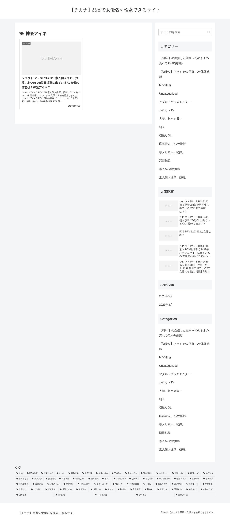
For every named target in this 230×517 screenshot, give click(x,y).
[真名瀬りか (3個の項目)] (146, 473)
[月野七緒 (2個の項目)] (96, 489)
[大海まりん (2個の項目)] (178, 473)
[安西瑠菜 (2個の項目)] (50, 478)
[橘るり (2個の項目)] (149, 489)
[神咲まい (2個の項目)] (192, 489)
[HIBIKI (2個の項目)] (147, 484)
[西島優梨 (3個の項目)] (73, 473)
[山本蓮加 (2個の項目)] (34, 495)
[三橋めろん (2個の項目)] (53, 484)
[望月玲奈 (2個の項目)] (82, 489)
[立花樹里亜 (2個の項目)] (23, 484)
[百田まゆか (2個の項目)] (193, 473)
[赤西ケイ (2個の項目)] (208, 473)
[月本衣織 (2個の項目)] (64, 478)
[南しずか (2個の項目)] (148, 478)
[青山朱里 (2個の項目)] (136, 489)
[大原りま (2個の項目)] (163, 489)
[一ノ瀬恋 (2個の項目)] (36, 489)
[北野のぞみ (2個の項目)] (66, 489)
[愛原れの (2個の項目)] (177, 489)
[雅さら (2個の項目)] (110, 489)
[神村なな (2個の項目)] (208, 484)
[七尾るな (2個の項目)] (22, 489)
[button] (209, 32)
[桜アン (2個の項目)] (106, 478)
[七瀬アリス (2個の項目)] (180, 478)
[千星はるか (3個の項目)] (131, 473)
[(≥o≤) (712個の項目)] (20, 473)
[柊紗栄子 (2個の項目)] (69, 484)
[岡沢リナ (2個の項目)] (118, 484)
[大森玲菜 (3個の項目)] (87, 473)
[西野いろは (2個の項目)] (194, 495)
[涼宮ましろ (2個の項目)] (192, 484)
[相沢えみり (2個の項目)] (79, 478)
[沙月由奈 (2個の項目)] (154, 495)
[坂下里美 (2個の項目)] (51, 489)
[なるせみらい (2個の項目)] (101, 484)
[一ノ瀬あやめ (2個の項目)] (163, 478)
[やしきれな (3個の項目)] (162, 473)
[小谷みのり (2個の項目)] (84, 484)
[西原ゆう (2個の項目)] (194, 478)
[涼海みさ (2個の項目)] (73, 495)
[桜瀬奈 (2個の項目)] (122, 489)
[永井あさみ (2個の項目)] (22, 478)
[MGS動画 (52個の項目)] (32, 473)
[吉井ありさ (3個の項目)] (102, 473)
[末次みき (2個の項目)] (37, 478)
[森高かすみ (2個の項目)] (162, 484)
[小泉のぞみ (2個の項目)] (119, 478)
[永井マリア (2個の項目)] (207, 489)
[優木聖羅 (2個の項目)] (93, 478)
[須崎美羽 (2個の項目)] (134, 478)
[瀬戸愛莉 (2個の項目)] (177, 484)
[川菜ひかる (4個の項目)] (47, 473)
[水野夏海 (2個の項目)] (208, 478)
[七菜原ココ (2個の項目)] (133, 484)
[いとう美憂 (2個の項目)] (114, 495)
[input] (185, 32)
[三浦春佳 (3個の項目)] (116, 473)
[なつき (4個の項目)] (60, 473)
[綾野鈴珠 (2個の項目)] (38, 484)
